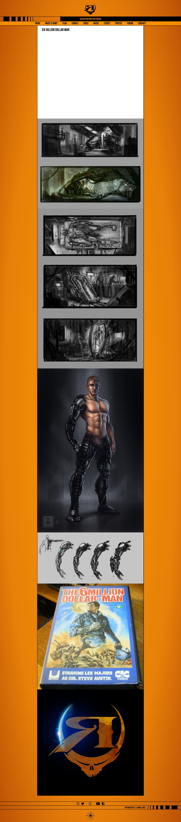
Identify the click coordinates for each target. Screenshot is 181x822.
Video (85, 23)
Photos (118, 23)
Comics (75, 23)
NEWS (37, 23)
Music (96, 23)
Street (107, 23)
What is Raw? (51, 23)
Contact (142, 23)
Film (65, 23)
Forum (130, 23)
